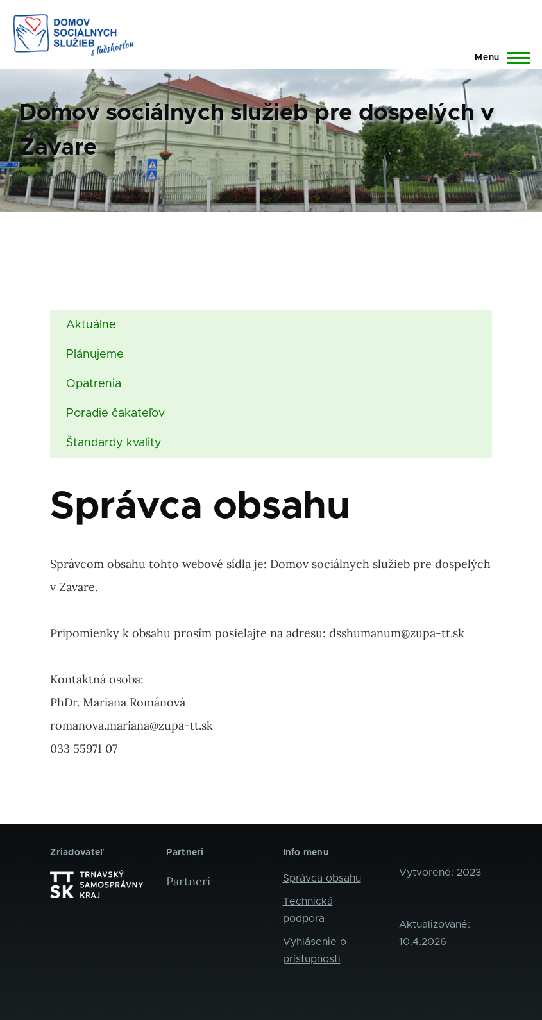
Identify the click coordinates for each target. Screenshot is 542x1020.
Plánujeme (95, 354)
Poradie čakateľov (115, 413)
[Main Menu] (498, 57)
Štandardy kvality (114, 443)
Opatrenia (93, 384)
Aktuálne (91, 325)
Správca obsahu (322, 878)
